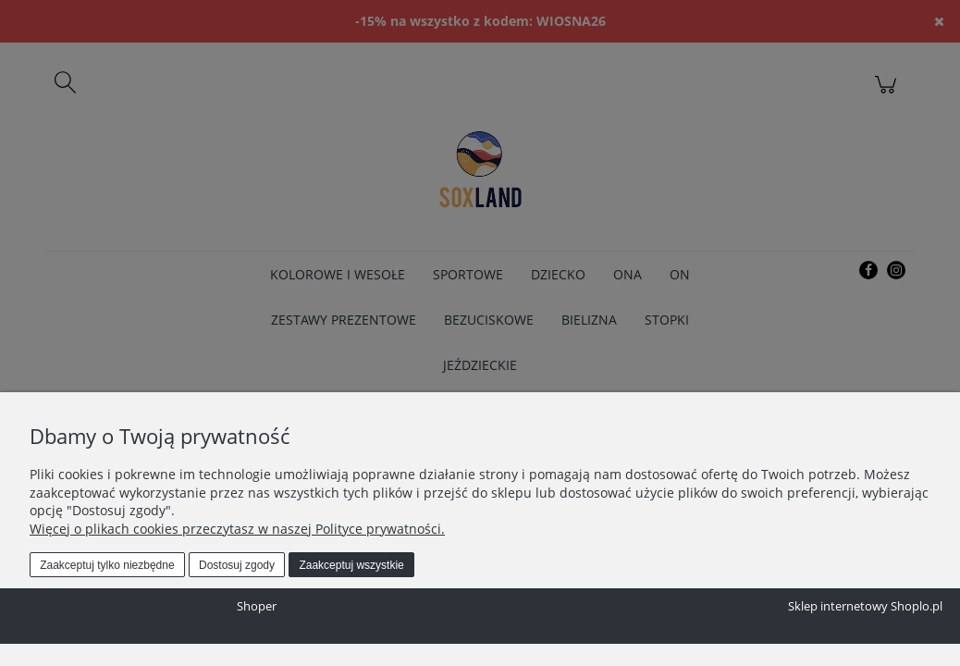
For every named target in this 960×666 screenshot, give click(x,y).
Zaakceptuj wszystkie (351, 565)
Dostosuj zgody (237, 565)
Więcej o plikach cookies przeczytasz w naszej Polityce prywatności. (237, 528)
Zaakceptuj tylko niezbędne (107, 565)
